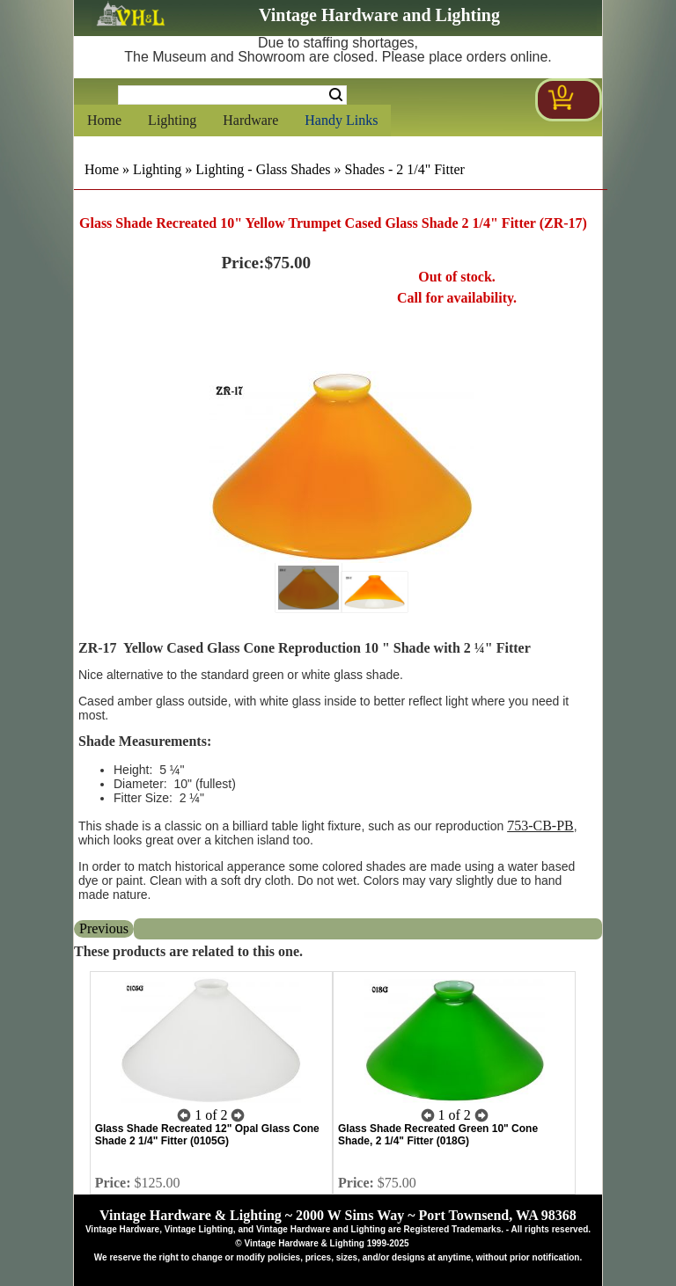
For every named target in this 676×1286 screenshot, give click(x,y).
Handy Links (341, 120)
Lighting (172, 120)
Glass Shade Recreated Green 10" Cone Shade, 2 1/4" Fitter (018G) (438, 1134)
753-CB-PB (540, 825)
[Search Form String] (232, 95)
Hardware (250, 120)
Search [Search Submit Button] (336, 95)
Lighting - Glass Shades (262, 169)
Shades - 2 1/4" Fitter (405, 169)
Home (104, 120)
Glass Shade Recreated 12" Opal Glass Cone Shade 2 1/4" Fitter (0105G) (207, 1134)
